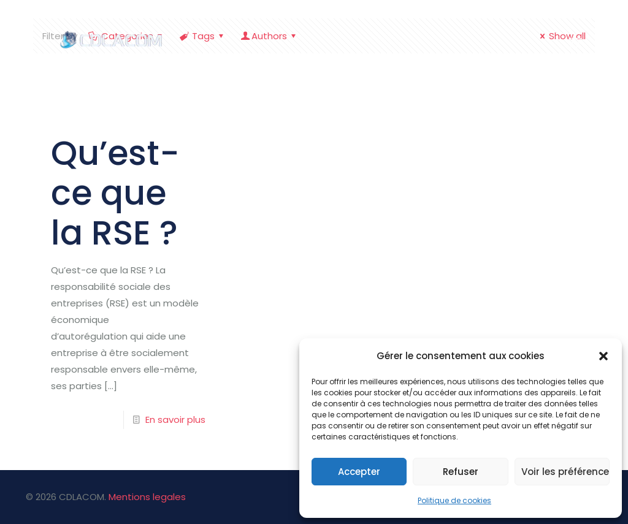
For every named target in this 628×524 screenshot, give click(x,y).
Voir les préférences (565, 471)
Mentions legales (147, 496)
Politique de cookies (454, 500)
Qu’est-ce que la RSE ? (115, 192)
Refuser (460, 471)
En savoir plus (175, 419)
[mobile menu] (575, 42)
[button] (603, 356)
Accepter (359, 471)
